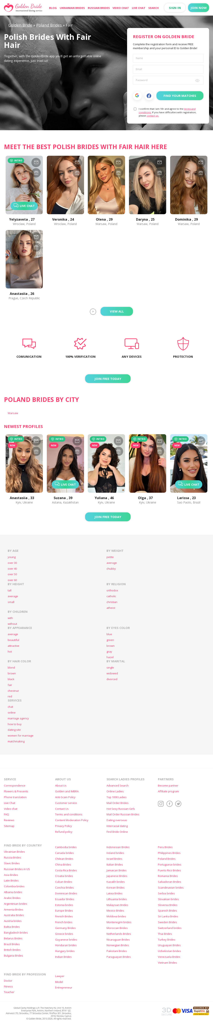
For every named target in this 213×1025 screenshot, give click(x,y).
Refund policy (63, 831)
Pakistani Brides (116, 951)
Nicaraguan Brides (118, 939)
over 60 (12, 580)
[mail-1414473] (200, 441)
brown (110, 645)
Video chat (121, 8)
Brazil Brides (12, 944)
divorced (111, 679)
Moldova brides (116, 916)
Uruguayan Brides (169, 945)
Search (153, 8)
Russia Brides (12, 857)
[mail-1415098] (36, 441)
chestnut (13, 690)
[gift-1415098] (36, 451)
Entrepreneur (63, 987)
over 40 (12, 568)
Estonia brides (64, 905)
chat (10, 706)
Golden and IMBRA (67, 791)
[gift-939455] (36, 173)
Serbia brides (166, 893)
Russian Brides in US (17, 869)
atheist (110, 607)
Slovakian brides (168, 899)
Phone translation (15, 797)
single (110, 667)
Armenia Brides (13, 909)
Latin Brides (11, 880)
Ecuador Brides (64, 899)
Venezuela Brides (169, 956)
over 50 (12, 574)
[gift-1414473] (200, 451)
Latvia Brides (114, 893)
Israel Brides (114, 858)
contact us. (153, 115)
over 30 (12, 562)
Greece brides (64, 933)
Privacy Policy (63, 826)
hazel (110, 657)
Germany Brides (65, 928)
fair (10, 685)
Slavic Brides (12, 863)
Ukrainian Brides (72, 8)
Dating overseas (116, 820)
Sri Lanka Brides (168, 916)
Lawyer (59, 976)
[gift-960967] (159, 173)
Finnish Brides (64, 916)
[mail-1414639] (118, 441)
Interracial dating (117, 826)
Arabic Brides (12, 898)
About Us (61, 785)
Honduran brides (66, 945)
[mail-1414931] (77, 441)
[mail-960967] (159, 162)
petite (110, 557)
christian (111, 602)
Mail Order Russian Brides (122, 814)
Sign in (175, 8)
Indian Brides (63, 956)
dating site (14, 729)
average (111, 562)
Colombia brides (14, 886)
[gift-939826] (36, 247)
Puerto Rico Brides (169, 870)
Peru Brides (165, 847)
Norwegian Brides (117, 945)
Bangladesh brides (16, 932)
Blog (53, 8)
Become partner (168, 785)
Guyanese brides (66, 939)
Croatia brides (64, 876)
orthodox (112, 590)
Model (59, 982)
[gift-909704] (200, 173)
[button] (137, 95)
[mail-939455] (36, 162)
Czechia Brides (64, 887)
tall (9, 590)
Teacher (9, 992)
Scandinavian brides (171, 887)
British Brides (12, 949)
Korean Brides (115, 887)
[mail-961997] (118, 162)
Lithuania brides (116, 899)
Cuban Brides (63, 881)
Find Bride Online (117, 831)
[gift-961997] (118, 173)
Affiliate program (168, 791)
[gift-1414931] (77, 451)
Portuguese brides (169, 864)
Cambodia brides (66, 847)
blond (11, 667)
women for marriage (20, 735)
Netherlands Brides (118, 933)
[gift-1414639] (118, 451)
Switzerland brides (170, 928)
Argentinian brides (15, 903)
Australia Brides (14, 915)
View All (117, 311)
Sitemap (9, 826)
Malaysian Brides (117, 905)
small (11, 602)
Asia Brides (11, 875)
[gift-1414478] (159, 451)
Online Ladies (115, 791)
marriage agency (18, 718)
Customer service (66, 803)
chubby (111, 568)
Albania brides (13, 892)
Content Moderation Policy (71, 820)
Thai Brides (165, 933)
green (110, 640)
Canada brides (64, 853)
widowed (112, 673)
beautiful (13, 640)
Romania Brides (168, 876)
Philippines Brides (169, 853)
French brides (63, 922)
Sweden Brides (167, 922)
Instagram (161, 804)
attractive (13, 645)
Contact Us (62, 808)
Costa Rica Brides (66, 870)
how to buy (15, 724)
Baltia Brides (12, 926)
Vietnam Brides (167, 962)
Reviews (9, 820)
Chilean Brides (64, 858)
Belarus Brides (13, 938)
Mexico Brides (115, 910)
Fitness (8, 986)
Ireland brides (115, 853)
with (10, 618)
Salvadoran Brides (169, 881)
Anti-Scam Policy (65, 797)
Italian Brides (114, 864)
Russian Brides (99, 8)
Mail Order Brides (117, 803)
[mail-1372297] (77, 162)
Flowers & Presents (16, 791)
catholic (111, 596)
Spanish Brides (167, 910)
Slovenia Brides (167, 905)
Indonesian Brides (118, 847)
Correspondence (14, 785)
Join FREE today (107, 379)
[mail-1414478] (159, 441)
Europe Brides (64, 910)
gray (109, 651)
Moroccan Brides (117, 928)
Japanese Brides (116, 876)
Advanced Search (117, 785)
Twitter (178, 804)
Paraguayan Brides (118, 956)
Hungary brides (65, 951)
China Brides (63, 864)
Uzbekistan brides (169, 951)
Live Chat (138, 8)
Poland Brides (167, 858)
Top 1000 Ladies (116, 797)
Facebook (149, 95)
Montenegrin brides (118, 922)
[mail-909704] (200, 162)
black (11, 679)
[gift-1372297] (77, 173)
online (12, 712)
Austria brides (13, 921)
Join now (199, 8)
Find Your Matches (179, 96)
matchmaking (16, 741)
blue (109, 634)
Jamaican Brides (116, 870)
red (10, 696)
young (12, 557)
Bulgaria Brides (13, 955)
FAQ (6, 814)
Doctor (8, 980)
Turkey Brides (166, 939)
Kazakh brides (115, 881)
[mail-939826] (36, 236)
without (12, 623)
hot (10, 651)
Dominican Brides (66, 893)
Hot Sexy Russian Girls (120, 808)
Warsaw (13, 413)
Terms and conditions (68, 814)
